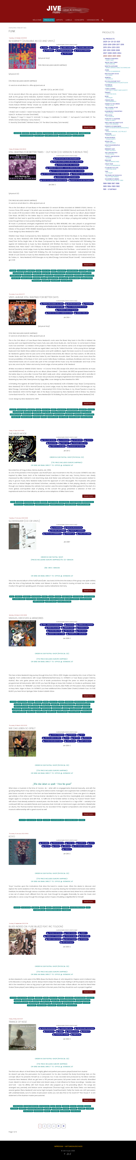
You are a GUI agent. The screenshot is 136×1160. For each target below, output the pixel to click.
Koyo (92, 843)
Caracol (68, 849)
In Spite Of (82, 843)
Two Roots (82, 631)
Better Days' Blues (74, 304)
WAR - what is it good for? (52, 625)
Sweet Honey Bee (68, 47)
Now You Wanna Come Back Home (55, 180)
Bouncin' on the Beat (76, 446)
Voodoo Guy (83, 628)
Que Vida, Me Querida (58, 530)
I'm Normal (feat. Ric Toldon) (68, 165)
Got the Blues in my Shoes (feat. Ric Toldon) (68, 171)
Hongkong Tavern (62, 1034)
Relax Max (87, 738)
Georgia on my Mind (56, 307)
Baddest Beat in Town (56, 634)
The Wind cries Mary (86, 47)
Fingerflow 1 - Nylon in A (77, 634)
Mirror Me (77, 1034)
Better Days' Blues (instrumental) (68, 159)
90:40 (67, 738)
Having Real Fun (54, 631)
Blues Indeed (85, 936)
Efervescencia (58, 843)
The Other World (49, 440)
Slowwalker (64, 440)
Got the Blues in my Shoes (77, 307)
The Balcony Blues (55, 933)
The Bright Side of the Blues (82, 174)
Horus (57, 846)
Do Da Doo (50, 1031)
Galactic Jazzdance (77, 530)
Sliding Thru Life (82, 313)
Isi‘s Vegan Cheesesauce (83, 846)
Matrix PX (86, 1031)
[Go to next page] (59, 1126)
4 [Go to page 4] (53, 1126)
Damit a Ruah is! (85, 741)
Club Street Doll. (66, 1028)
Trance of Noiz (73, 1031)
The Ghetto (68, 54)
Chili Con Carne (84, 534)
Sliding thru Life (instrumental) (68, 177)
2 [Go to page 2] (44, 1126)
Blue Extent (53, 443)
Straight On (70, 534)
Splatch (89, 440)
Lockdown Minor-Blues (53, 741)
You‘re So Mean (71, 936)
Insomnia (45, 843)
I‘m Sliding (84, 939)
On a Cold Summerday (53, 534)
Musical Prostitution (74, 527)
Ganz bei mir (71, 741)
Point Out (65, 443)
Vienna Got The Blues (85, 625)
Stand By (55, 47)
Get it (82, 735)
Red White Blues (68, 942)
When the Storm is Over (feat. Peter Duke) (67, 162)
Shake (45, 47)
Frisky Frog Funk (54, 628)
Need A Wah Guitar (54, 939)
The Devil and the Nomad (85, 1028)
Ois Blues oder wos (80, 443)
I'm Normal (89, 304)
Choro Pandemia (58, 735)
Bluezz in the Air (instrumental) (82, 180)
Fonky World (71, 933)
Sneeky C (84, 933)
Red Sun (47, 846)
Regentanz (72, 735)
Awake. (61, 1031)
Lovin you (70, 625)
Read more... (89, 127)
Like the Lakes (69, 631)
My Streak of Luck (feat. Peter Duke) (56, 174)
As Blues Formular (83, 50)
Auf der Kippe (77, 440)
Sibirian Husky (69, 628)
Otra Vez (71, 843)
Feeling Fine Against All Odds (53, 304)
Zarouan (67, 846)
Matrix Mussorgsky (49, 1028)
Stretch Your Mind (58, 446)
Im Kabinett (50, 50)
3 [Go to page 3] (49, 1126)
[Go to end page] (64, 1126)
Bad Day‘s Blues (70, 939)
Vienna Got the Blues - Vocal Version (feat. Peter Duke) (68, 168)
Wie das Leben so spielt (53, 738)
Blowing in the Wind (65, 50)
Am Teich (76, 738)
